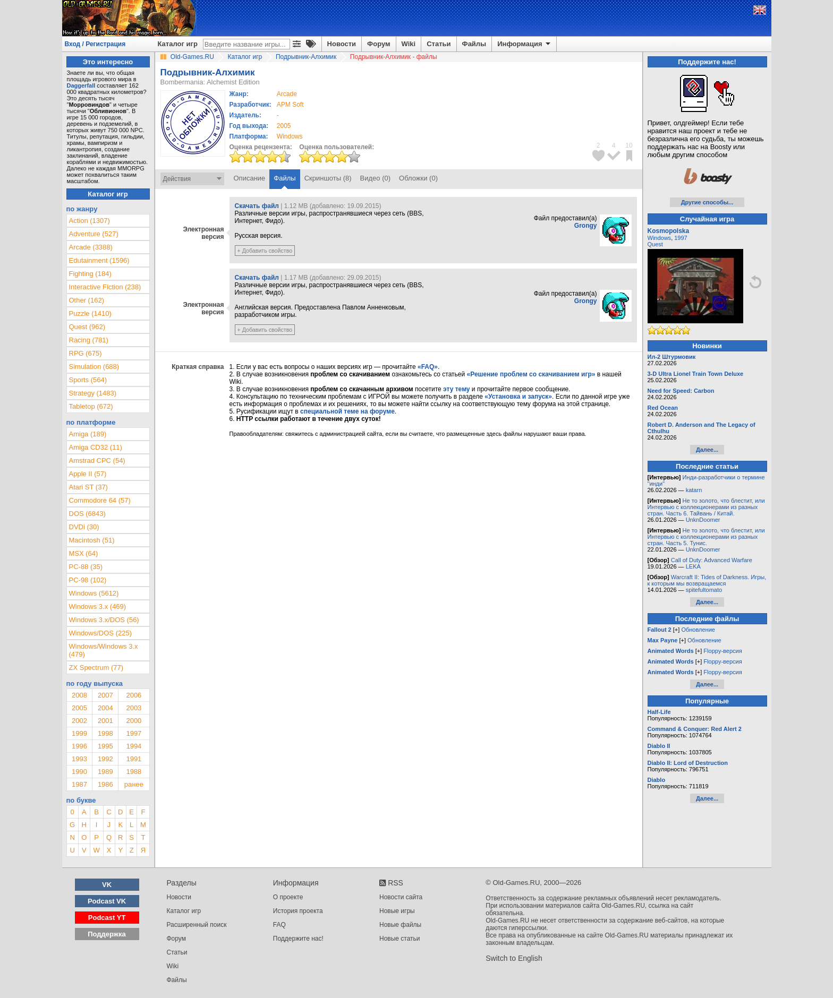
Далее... (707, 449)
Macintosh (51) (92, 540)
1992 (105, 759)
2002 (79, 721)
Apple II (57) (88, 474)
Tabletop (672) (91, 406)
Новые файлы (400, 924)
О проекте (288, 897)
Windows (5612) (94, 593)
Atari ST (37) (88, 487)
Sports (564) (88, 380)
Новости (341, 44)
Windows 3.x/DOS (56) (104, 620)
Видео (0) (375, 178)
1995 (105, 746)
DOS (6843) (87, 514)
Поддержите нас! (298, 938)
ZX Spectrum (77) (96, 668)
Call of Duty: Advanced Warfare (711, 560)
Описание (250, 178)
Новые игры (397, 911)
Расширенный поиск (197, 924)
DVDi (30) (84, 527)
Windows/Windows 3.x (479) (103, 650)
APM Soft (290, 104)
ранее (133, 784)
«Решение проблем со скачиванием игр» (531, 374)
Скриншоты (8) (328, 178)
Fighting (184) (90, 274)
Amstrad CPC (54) (97, 460)
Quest (655, 244)
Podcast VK (107, 901)
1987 (79, 784)
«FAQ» (428, 367)
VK (107, 885)
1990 (79, 772)
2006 (133, 695)
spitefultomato (704, 590)
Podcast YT (107, 918)
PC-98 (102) (88, 580)
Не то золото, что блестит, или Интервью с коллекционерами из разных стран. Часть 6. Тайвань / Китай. (706, 507)
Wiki (409, 44)
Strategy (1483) (93, 393)
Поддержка (107, 934)
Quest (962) (87, 327)
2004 (105, 708)
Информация (524, 44)
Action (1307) (89, 221)
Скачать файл (257, 206)
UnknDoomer (703, 520)
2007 (105, 695)
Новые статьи (399, 938)
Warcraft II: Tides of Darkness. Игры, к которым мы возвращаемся (707, 580)
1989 (105, 772)
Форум (378, 44)
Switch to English (514, 958)
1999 (79, 733)
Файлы (474, 44)
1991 (133, 759)
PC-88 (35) (86, 567)
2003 (133, 708)
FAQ (279, 924)
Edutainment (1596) (99, 260)
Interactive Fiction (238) (105, 287)
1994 (133, 746)
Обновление (698, 629)
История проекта (298, 911)
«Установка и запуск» (518, 396)
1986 (105, 784)
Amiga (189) (88, 434)
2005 (284, 126)
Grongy (585, 225)
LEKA (693, 566)
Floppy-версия (722, 651)
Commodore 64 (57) (100, 500)
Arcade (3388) (91, 247)
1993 (79, 759)
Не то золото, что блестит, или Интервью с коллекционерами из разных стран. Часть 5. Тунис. (706, 536)
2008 (79, 695)
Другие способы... (707, 202)
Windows (660, 238)
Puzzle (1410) (90, 313)
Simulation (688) (94, 367)
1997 (133, 733)
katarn (694, 490)
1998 (105, 733)
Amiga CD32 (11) (95, 447)
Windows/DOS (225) (100, 633)
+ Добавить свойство (265, 250)
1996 (79, 746)
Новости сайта (400, 897)
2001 (105, 721)
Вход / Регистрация (95, 44)
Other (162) (86, 300)
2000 (133, 721)
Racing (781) (88, 340)
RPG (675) (85, 353)
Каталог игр (178, 44)
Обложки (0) (418, 178)
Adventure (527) (93, 234)
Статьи (438, 44)
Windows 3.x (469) (97, 606)
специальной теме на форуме (347, 411)
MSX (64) (83, 553)
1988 (133, 772)
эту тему (456, 389)
